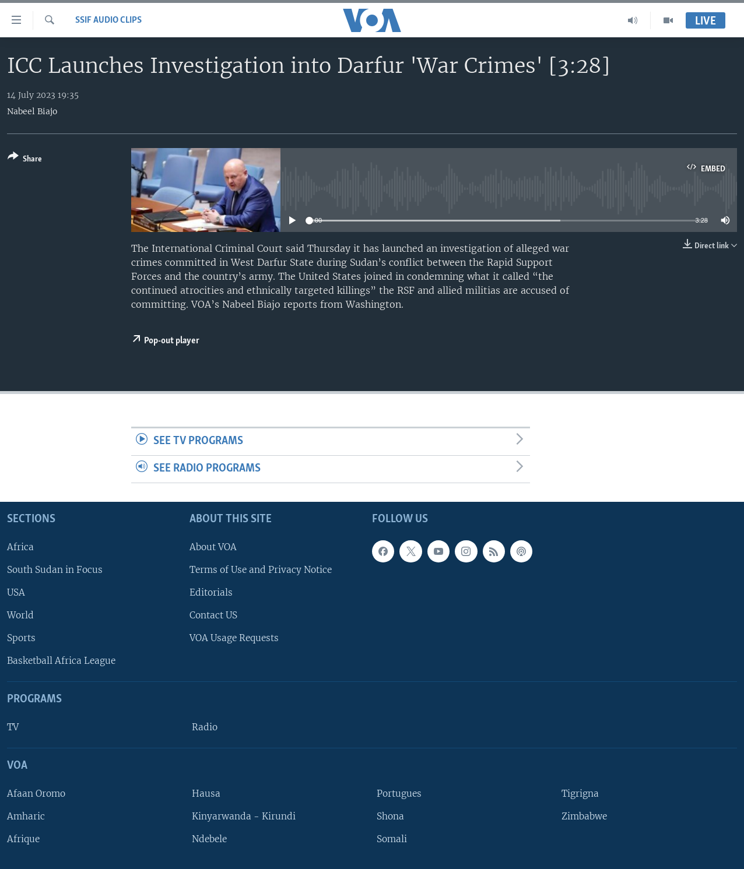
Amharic (26, 816)
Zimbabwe (584, 816)
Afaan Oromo (36, 793)
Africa (20, 547)
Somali (392, 839)
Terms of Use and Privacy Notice (260, 569)
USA (16, 592)
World (20, 615)
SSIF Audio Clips (108, 20)
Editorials (211, 592)
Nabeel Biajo (32, 111)
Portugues (399, 793)
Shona (390, 816)
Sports (21, 637)
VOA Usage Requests (234, 637)
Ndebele (209, 839)
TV (13, 727)
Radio (204, 727)
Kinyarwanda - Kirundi (244, 816)
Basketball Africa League (61, 660)
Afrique (23, 839)
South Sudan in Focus (55, 569)
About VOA (213, 547)
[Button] (25, 160)
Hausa (206, 793)
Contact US (213, 615)
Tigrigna (580, 793)
